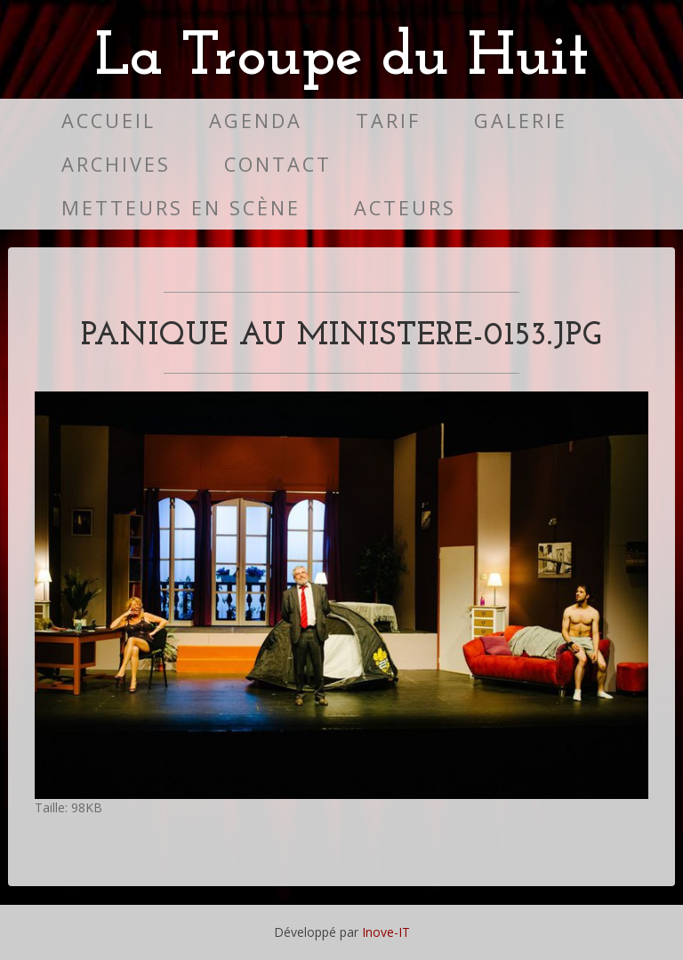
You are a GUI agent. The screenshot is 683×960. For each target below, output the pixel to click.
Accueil (108, 120)
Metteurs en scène (181, 208)
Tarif (388, 120)
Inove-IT (386, 932)
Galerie (520, 120)
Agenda (255, 120)
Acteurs (405, 208)
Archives (116, 164)
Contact (278, 164)
